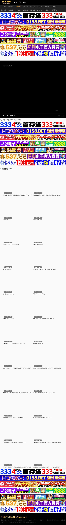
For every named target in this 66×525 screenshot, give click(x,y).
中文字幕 (39, 6)
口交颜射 (47, 6)
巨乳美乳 (54, 10)
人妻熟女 (54, 6)
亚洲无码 (25, 6)
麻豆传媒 (3, 6)
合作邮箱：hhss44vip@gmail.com (14, 517)
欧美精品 (10, 10)
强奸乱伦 (3, 10)
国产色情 (10, 6)
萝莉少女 (18, 10)
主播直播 (18, 6)
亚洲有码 (32, 6)
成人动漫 (32, 10)
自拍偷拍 (39, 10)
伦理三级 (25, 10)
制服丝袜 (47, 10)
